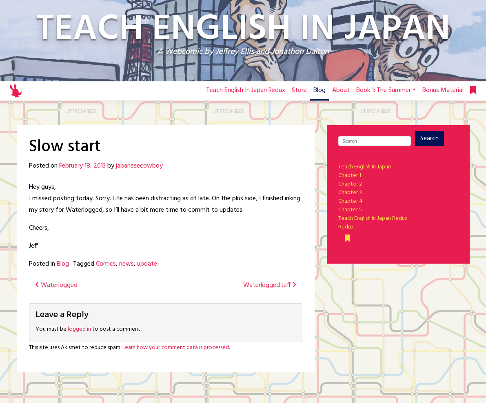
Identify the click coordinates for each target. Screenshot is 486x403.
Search (429, 138)
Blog (319, 90)
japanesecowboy (139, 166)
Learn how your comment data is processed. (176, 347)
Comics (106, 264)
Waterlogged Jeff (269, 285)
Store (299, 90)
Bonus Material (443, 90)
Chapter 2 (350, 184)
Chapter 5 (350, 210)
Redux (346, 227)
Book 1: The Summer (383, 90)
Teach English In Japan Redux (245, 90)
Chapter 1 (349, 175)
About (341, 90)
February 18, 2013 (82, 166)
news (126, 264)
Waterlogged (56, 285)
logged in (79, 329)
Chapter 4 (350, 201)
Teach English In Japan (364, 167)
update (147, 264)
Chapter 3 (350, 192)
